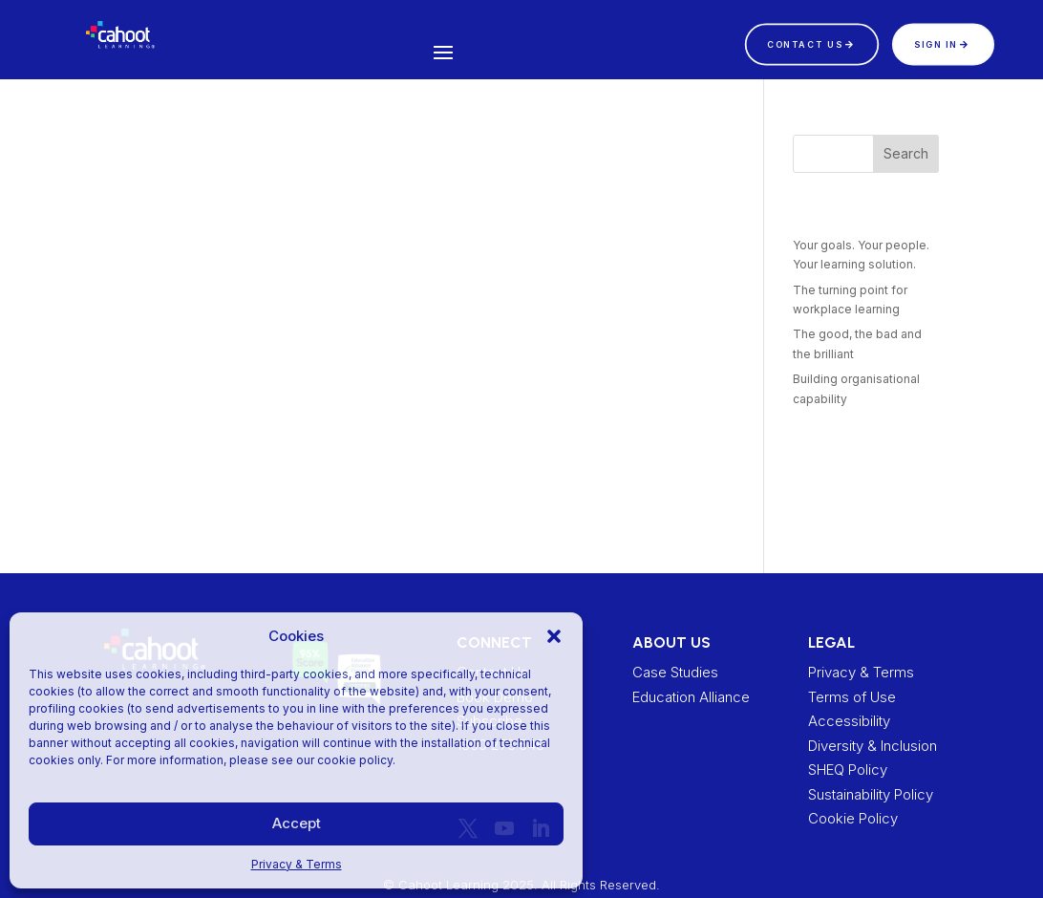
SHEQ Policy (847, 769)
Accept (296, 823)
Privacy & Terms (296, 864)
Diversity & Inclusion (872, 746)
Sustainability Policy (870, 794)
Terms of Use (852, 697)
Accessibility (849, 721)
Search (905, 153)
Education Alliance (691, 697)
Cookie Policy (853, 818)
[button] (554, 636)
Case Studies (675, 672)
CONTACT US (804, 43)
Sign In (936, 43)
